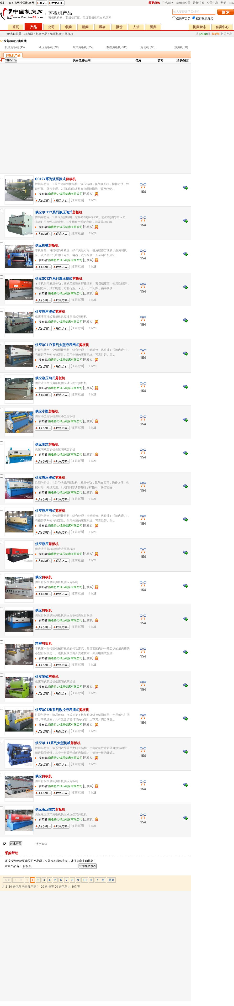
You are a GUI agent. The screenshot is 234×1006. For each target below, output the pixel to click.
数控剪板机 (113, 47)
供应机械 (46, 245)
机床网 (23, 15)
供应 (43, 577)
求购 (68, 27)
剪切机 (144, 47)
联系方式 (58, 302)
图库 (153, 27)
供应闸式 (46, 444)
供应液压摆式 (50, 312)
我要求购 (154, 3)
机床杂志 (199, 27)
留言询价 (41, 302)
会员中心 (212, 3)
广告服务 (168, 3)
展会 (102, 27)
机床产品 (41, 34)
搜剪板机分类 (202, 18)
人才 (136, 27)
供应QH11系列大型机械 (57, 743)
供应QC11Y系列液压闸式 (58, 212)
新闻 (85, 27)
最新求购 (198, 3)
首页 (15, 27)
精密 (43, 643)
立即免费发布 (87, 866)
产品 (33, 27)
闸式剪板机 (80, 47)
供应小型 (46, 411)
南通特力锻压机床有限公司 (65, 193)
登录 (41, 2)
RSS (231, 3)
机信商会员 (183, 3)
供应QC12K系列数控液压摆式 (62, 710)
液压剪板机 (46, 47)
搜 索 (225, 12)
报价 (119, 27)
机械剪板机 (12, 47)
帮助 (223, 3)
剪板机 (69, 34)
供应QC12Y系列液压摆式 (58, 278)
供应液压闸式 (50, 378)
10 (85, 880)
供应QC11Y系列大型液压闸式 (62, 345)
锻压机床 (56, 34)
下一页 (100, 880)
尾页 (111, 880)
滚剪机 (178, 47)
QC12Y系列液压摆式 (55, 179)
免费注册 (56, 2)
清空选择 (41, 844)
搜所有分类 (181, 18)
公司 (51, 27)
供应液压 (46, 544)
